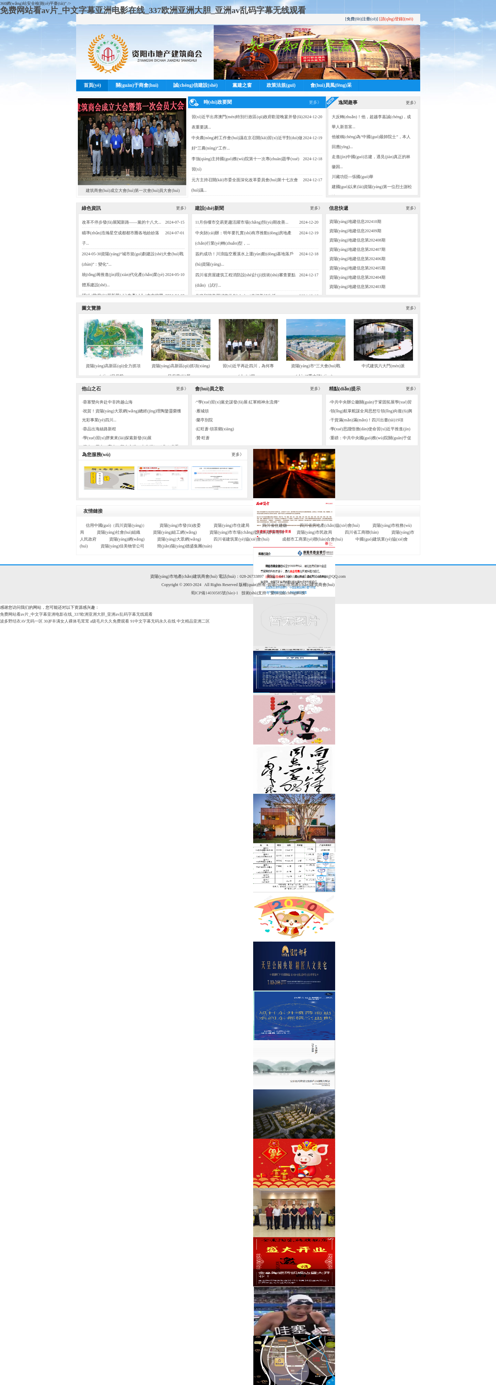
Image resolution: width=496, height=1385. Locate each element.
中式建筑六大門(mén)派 (383, 343)
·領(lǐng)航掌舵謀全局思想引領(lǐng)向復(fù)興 (371, 411)
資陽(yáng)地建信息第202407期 (357, 249)
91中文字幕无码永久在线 (153, 621)
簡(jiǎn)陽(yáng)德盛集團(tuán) (184, 546)
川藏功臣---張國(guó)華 (353, 176)
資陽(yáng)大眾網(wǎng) (179, 539)
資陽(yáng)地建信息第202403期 (357, 286)
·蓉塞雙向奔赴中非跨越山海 (107, 402)
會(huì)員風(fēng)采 (331, 85)
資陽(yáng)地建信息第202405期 (357, 268)
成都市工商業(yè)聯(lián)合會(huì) (312, 539)
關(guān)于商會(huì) (137, 85)
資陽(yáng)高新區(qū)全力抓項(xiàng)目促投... (113, 349)
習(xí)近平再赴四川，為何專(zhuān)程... (248, 349)
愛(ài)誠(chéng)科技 (287, 593)
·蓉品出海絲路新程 (99, 429)
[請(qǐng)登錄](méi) (396, 19)
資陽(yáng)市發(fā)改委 (180, 525)
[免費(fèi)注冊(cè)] (361, 19)
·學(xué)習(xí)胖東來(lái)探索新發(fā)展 (117, 437)
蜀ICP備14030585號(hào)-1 (214, 593)
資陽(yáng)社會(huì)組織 (119, 532)
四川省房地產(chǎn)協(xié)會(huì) (330, 525)
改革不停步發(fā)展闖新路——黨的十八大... (121, 222)
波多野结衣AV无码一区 (21, 621)
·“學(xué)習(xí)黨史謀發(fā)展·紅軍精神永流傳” (237, 402)
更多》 (315, 102)
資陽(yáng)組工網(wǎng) (175, 532)
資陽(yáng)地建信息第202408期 (357, 240)
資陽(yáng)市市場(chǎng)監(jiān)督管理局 (246, 532)
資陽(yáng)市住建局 (231, 525)
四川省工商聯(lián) (362, 532)
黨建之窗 (242, 85)
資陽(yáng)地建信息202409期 (355, 230)
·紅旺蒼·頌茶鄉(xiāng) (214, 429)
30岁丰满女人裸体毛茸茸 (66, 621)
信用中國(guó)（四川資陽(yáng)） (116, 525)
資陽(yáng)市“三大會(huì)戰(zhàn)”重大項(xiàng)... (315, 349)
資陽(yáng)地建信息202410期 (355, 221)
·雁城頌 (202, 411)
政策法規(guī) (281, 85)
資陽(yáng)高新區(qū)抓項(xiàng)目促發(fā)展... (180, 349)
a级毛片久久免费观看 (109, 621)
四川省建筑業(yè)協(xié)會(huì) (241, 539)
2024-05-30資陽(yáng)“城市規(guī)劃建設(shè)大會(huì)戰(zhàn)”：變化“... (133, 259)
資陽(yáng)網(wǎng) (127, 539)
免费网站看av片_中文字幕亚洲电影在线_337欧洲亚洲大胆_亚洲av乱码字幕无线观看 (153, 10)
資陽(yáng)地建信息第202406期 (357, 258)
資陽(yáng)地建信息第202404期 (357, 277)
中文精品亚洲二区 (193, 621)
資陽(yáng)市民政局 (314, 532)
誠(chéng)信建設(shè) (195, 85)
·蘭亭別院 (204, 420)
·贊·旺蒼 (202, 437)
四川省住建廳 (274, 525)
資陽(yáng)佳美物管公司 (122, 546)
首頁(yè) (92, 85)
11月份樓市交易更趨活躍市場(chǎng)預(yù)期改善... (242, 222)
